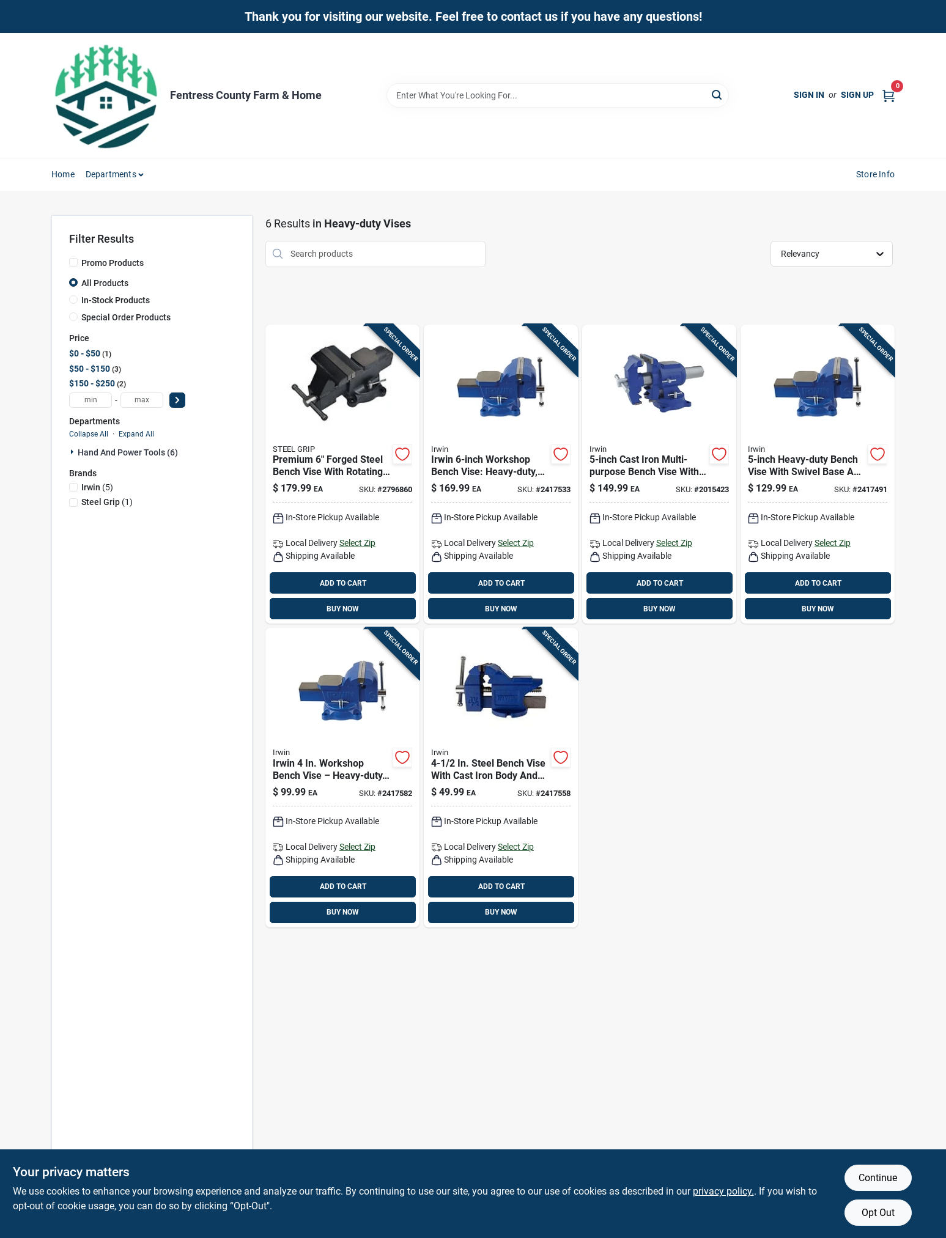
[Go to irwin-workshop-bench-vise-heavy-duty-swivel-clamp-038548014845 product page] (342, 777)
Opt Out (878, 1212)
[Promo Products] (73, 262)
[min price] (90, 400)
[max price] (141, 400)
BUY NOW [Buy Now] (343, 609)
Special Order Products (126, 317)
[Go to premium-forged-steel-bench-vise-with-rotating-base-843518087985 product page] (342, 474)
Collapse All (88, 434)
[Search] (717, 94)
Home (63, 174)
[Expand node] (73, 451)
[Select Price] (177, 400)
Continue (878, 1178)
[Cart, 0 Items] (888, 95)
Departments (111, 174)
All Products (104, 283)
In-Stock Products (115, 300)
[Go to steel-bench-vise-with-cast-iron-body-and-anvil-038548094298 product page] (501, 777)
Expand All (136, 434)
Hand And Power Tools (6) (128, 452)
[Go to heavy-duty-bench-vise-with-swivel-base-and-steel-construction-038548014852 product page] (818, 474)
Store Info (875, 174)
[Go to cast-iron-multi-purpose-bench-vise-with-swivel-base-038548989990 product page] (659, 474)
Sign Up (857, 95)
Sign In (809, 95)
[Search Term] (557, 95)
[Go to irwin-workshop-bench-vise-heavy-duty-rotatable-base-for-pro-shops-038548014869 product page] (501, 474)
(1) (107, 502)
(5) (97, 487)
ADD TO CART (343, 583)
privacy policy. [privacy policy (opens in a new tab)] (723, 1191)
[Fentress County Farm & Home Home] (106, 95)
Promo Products (112, 263)
